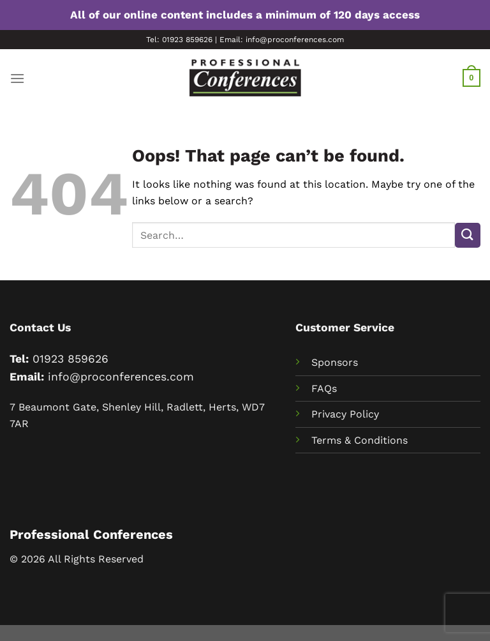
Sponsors (334, 362)
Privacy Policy (345, 414)
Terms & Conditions (359, 440)
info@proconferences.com (121, 376)
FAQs (324, 388)
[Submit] (467, 235)
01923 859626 (70, 358)
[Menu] (17, 78)
